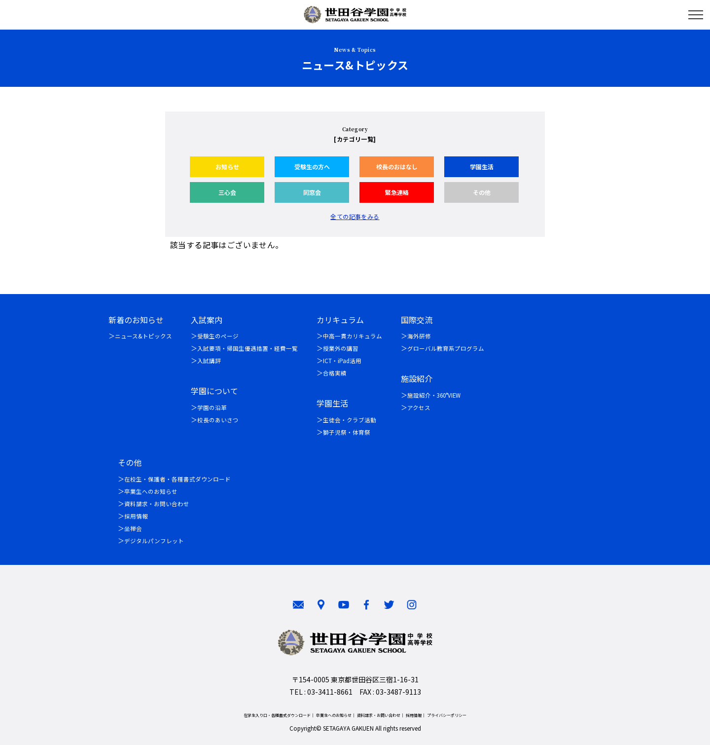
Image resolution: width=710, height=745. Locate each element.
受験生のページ (218, 336)
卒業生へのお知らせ (151, 491)
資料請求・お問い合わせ (156, 504)
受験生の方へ (312, 166)
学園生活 (482, 166)
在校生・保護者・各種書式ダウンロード (177, 479)
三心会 (227, 192)
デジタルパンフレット (154, 541)
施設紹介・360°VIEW (434, 395)
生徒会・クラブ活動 (349, 420)
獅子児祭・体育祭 (346, 432)
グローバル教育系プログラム (445, 348)
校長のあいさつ (218, 420)
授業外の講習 (340, 348)
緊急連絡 (397, 192)
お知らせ (227, 166)
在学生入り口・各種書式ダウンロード (277, 715)
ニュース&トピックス (143, 336)
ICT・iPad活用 (342, 361)
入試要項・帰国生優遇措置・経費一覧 (247, 348)
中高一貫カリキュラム (352, 336)
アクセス (418, 407)
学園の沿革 (212, 407)
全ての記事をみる (354, 216)
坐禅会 (133, 528)
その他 (482, 192)
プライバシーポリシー (446, 715)
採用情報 (136, 516)
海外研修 (419, 336)
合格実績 (335, 373)
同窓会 (312, 192)
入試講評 (209, 361)
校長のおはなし (397, 166)
